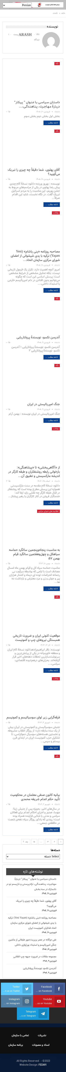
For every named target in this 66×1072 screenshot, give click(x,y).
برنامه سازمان (15, 1045)
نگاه (57, 63)
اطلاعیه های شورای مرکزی (48, 511)
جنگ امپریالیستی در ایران (43, 404)
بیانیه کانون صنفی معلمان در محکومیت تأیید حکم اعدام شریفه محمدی (35, 797)
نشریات (42, 1035)
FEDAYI (42, 1064)
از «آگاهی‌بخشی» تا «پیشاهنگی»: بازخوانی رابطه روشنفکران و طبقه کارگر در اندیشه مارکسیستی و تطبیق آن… (34, 472)
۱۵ (34, 841)
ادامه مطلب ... (51, 122)
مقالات (56, 213)
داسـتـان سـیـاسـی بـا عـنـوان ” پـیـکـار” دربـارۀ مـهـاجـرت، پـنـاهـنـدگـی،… (37, 104)
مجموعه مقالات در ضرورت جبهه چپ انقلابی (34, 957)
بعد (25, 841)
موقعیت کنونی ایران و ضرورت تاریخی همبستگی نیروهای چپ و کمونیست (36, 638)
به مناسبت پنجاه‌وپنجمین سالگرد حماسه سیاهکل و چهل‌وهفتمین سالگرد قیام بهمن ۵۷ (34, 554)
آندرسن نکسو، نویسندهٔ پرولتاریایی (38, 337)
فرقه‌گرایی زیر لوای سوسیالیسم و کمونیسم (33, 717)
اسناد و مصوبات (40, 1045)
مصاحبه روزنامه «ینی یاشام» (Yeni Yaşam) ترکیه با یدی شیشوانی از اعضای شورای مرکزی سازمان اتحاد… (35, 256)
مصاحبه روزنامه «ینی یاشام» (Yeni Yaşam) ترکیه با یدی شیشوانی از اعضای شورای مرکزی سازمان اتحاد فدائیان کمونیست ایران (32, 923)
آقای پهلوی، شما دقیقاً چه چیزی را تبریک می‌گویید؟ (34, 172)
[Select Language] (17, 5)
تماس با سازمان (20, 1035)
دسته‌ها (55, 850)
